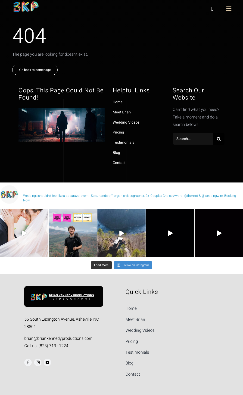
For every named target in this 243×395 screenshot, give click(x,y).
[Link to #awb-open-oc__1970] (228, 9)
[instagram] (37, 362)
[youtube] (47, 362)
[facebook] (28, 362)
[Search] (218, 139)
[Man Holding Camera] (63, 293)
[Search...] (193, 139)
